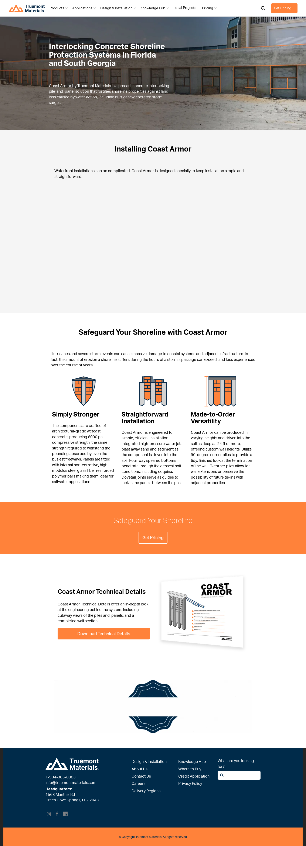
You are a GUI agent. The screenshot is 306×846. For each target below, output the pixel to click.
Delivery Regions (146, 790)
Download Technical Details (103, 633)
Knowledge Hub (192, 761)
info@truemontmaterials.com (70, 782)
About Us (139, 769)
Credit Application (194, 776)
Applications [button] (84, 8)
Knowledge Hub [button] (155, 8)
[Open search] (263, 8)
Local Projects (184, 8)
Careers (138, 783)
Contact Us (141, 776)
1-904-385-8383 (60, 777)
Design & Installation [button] (118, 8)
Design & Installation (149, 761)
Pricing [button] (210, 8)
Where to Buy (189, 769)
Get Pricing (282, 8)
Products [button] (59, 8)
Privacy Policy (190, 783)
